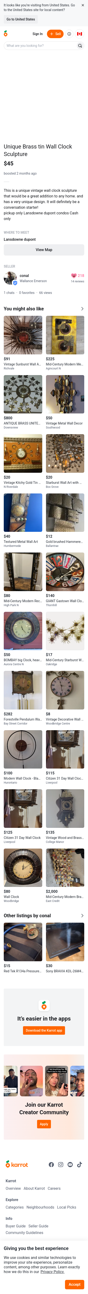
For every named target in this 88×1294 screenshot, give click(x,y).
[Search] (80, 45)
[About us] (69, 34)
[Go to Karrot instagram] (61, 1164)
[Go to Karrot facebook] (51, 1164)
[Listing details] (44, 221)
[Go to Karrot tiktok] (79, 1164)
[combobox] (40, 45)
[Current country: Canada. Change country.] (79, 34)
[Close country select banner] (83, 5)
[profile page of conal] (10, 278)
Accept (74, 1284)
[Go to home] (6, 33)
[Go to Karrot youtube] (70, 1164)
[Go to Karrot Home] (17, 1164)
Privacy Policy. (53, 1272)
